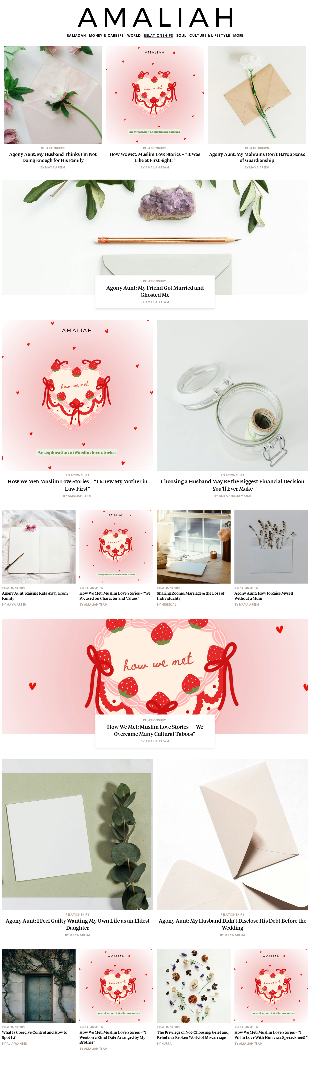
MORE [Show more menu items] (238, 36)
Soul (181, 36)
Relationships (158, 36)
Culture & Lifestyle (209, 36)
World (134, 36)
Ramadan (76, 36)
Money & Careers (106, 36)
